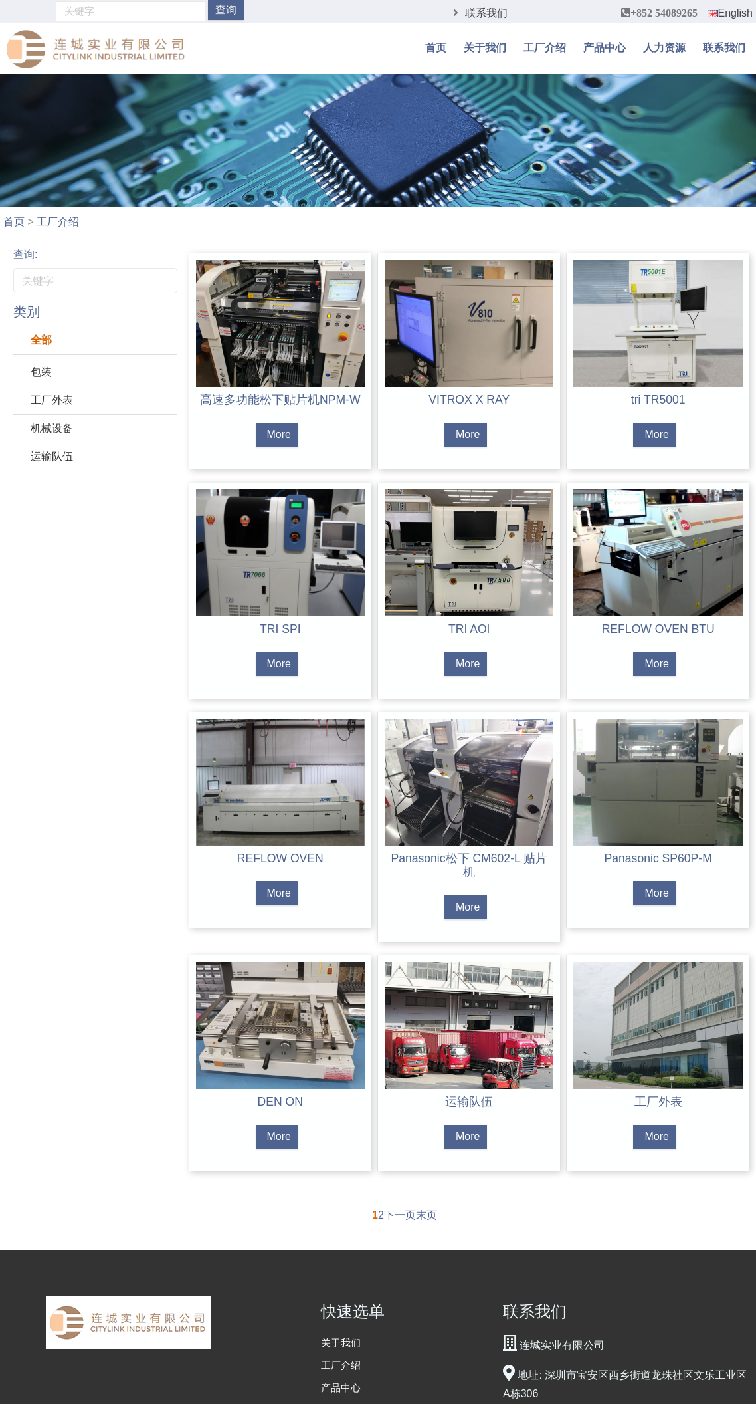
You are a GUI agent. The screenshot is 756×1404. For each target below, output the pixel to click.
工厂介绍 (544, 47)
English (730, 13)
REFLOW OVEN (280, 858)
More (279, 434)
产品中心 (604, 47)
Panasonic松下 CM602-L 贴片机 (469, 865)
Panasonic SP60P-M (658, 858)
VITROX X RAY (469, 399)
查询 (225, 9)
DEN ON (280, 1101)
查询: (25, 254)
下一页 (400, 1215)
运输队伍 (52, 456)
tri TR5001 (658, 399)
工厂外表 (52, 400)
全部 (41, 340)
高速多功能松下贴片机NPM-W (280, 399)
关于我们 (485, 47)
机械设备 (52, 428)
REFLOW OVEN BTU (658, 629)
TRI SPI (280, 629)
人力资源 (664, 47)
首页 (435, 47)
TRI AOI (469, 629)
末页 (426, 1215)
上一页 (356, 1215)
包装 (41, 372)
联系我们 (486, 13)
